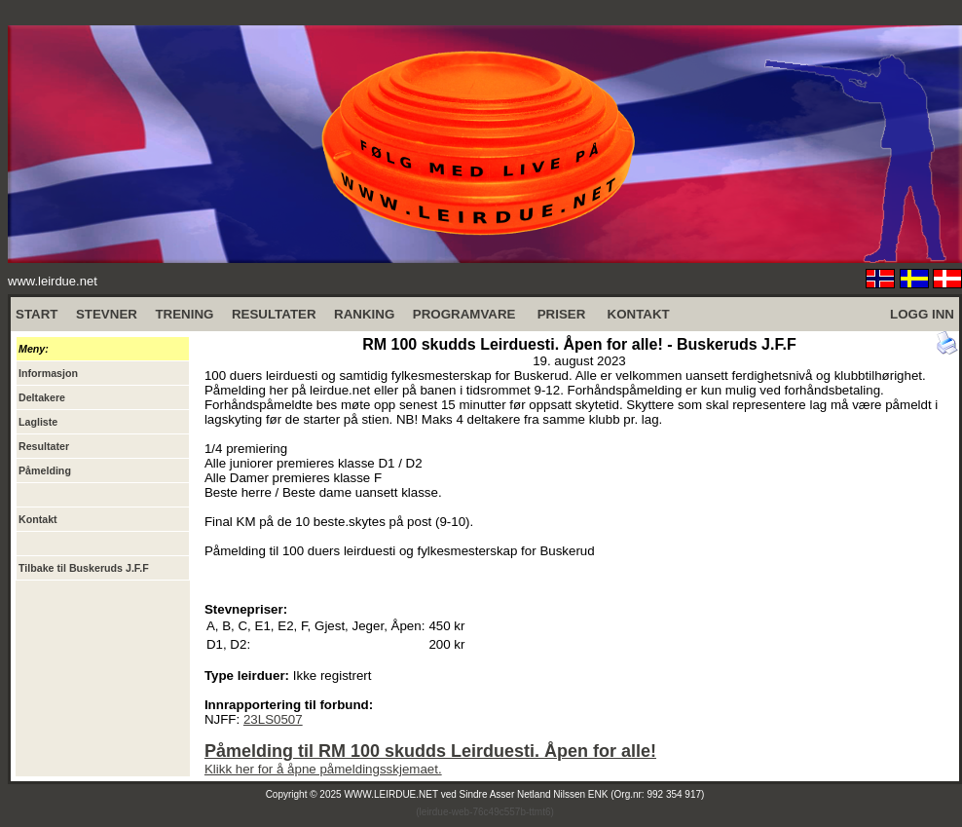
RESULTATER (274, 314)
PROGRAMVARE (464, 314)
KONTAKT (639, 314)
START (36, 314)
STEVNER (106, 314)
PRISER (561, 314)
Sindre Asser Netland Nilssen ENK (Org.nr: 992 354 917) (582, 794)
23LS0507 (273, 719)
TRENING (184, 314)
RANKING (364, 314)
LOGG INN (922, 314)
